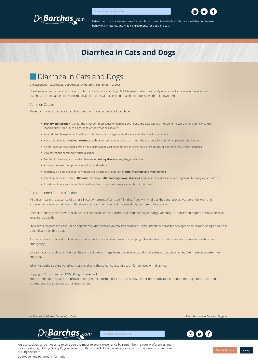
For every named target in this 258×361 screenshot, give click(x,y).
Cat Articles (56, 84)
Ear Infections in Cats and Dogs (207, 316)
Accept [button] (246, 350)
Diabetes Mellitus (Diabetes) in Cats (53, 316)
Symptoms (87, 84)
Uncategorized (38, 84)
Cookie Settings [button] (225, 350)
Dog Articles (72, 84)
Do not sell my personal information (42, 356)
